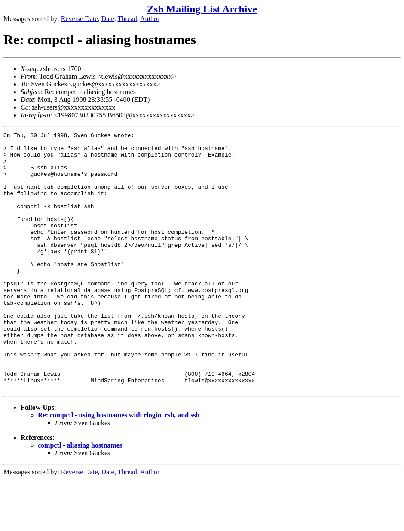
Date (107, 18)
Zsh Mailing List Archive (202, 9)
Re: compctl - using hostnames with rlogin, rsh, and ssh (118, 466)
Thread (127, 18)
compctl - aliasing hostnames (80, 496)
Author (149, 18)
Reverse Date (79, 18)
